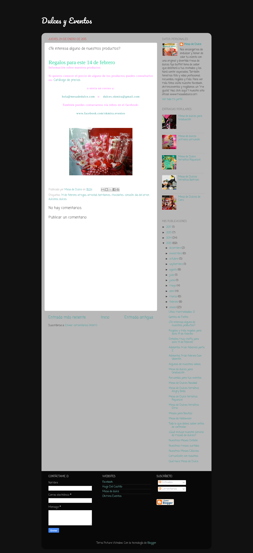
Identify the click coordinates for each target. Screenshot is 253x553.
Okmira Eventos (112, 496)
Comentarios (168, 489)
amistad (92, 195)
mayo (173, 286)
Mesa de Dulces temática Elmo (184, 406)
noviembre (176, 254)
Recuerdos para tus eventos (185, 378)
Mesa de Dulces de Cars (189, 198)
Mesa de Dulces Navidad (183, 383)
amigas (82, 195)
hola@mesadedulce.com (78, 96)
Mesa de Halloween (180, 419)
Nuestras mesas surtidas (184, 446)
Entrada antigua (139, 317)
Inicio (105, 317)
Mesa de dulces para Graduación (190, 117)
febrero (174, 302)
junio (172, 280)
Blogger (151, 543)
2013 (169, 243)
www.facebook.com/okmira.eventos (100, 113)
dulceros (53, 199)
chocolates (117, 195)
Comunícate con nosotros (183, 456)
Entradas (166, 482)
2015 (169, 233)
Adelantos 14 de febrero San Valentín (185, 357)
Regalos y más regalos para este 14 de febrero (185, 332)
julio (172, 275)
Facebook (107, 482)
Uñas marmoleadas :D (182, 312)
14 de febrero (68, 195)
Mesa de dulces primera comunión (189, 138)
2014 (169, 238)
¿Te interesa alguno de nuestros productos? (182, 324)
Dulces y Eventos (67, 20)
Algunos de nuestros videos (185, 364)
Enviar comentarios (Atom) (81, 325)
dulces (63, 199)
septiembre (176, 264)
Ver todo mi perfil (172, 99)
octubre (174, 259)
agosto (173, 270)
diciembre (175, 248)
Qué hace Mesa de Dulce (183, 461)
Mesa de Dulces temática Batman (188, 178)
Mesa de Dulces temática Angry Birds (184, 389)
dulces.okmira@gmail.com (121, 96)
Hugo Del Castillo (112, 487)
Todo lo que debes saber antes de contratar (186, 425)
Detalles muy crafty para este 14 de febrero (184, 340)
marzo (173, 297)
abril (172, 291)
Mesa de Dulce (192, 44)
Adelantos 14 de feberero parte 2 (187, 349)
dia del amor (142, 195)
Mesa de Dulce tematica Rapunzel (189, 158)
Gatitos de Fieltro (178, 317)
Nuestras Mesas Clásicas (184, 451)
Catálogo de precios (67, 80)
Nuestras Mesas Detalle (183, 440)
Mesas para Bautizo (180, 413)
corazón (129, 195)
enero (173, 307)
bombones (104, 195)
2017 (169, 227)
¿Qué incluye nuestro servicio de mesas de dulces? (186, 434)
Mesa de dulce (110, 491)
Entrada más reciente (67, 317)
